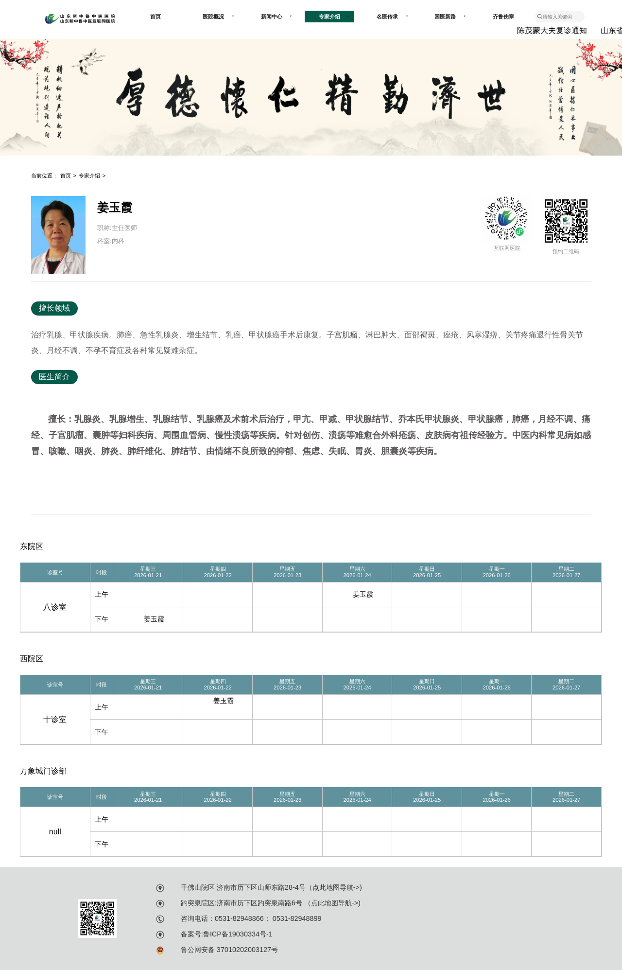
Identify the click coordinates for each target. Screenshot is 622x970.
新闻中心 (276, 16)
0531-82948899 (296, 918)
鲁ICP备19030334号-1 (238, 934)
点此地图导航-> (336, 887)
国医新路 (450, 16)
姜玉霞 (363, 594)
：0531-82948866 (236, 918)
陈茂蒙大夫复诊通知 (553, 30)
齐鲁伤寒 (503, 16)
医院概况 (218, 16)
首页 (155, 16)
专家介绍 (334, 16)
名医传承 (392, 16)
